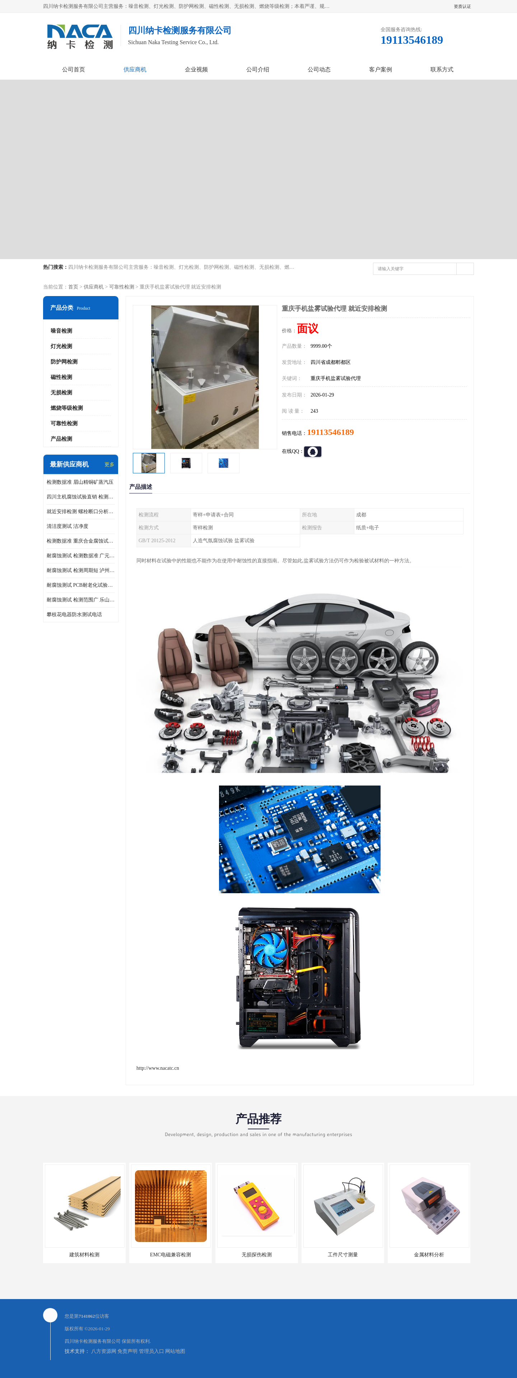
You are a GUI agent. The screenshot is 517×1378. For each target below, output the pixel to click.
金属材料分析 (429, 1254)
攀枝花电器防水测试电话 (74, 614)
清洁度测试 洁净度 (67, 526)
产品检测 (61, 439)
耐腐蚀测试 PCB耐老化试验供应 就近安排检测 (81, 585)
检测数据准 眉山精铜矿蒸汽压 (80, 482)
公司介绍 (257, 69)
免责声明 (127, 1351)
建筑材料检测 (84, 1254)
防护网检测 (64, 362)
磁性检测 (61, 377)
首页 (73, 287)
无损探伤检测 (257, 1254)
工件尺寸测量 (343, 1254)
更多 (109, 464)
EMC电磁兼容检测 (170, 1254)
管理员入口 (151, 1351)
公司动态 (319, 69)
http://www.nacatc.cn (157, 1068)
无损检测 (61, 392)
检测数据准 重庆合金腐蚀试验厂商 (81, 541)
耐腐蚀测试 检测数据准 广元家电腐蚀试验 (81, 555)
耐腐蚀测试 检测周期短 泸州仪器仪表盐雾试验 (81, 570)
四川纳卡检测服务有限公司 (93, 1341)
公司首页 (73, 69)
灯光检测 (61, 346)
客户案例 (380, 69)
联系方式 (441, 69)
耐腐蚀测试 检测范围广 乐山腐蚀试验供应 (81, 600)
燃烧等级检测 (67, 408)
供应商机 (135, 69)
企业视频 (196, 69)
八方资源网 (103, 1351)
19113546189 (330, 432)
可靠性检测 (121, 287)
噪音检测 (61, 331)
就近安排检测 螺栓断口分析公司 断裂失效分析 (81, 511)
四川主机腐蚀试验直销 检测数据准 (81, 497)
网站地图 (175, 1351)
